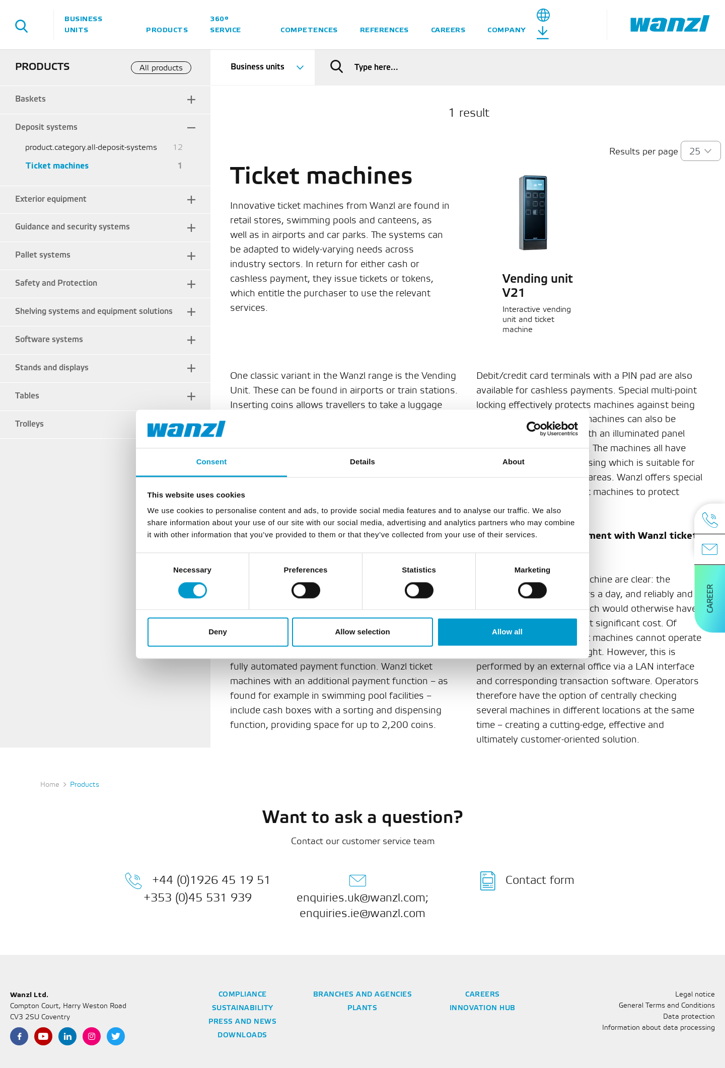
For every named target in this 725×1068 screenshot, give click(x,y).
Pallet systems (42, 255)
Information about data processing (658, 1028)
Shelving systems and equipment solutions (94, 311)
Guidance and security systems (72, 227)
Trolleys (29, 424)
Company (506, 30)
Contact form (527, 880)
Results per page (643, 152)
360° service (225, 24)
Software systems (49, 340)
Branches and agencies (362, 995)
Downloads (242, 1035)
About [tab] (513, 462)
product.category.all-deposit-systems (91, 147)
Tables (27, 396)
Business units (83, 24)
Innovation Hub (483, 1008)
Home (49, 785)
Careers (448, 30)
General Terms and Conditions (667, 1006)
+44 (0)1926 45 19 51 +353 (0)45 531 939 (198, 887)
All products (161, 68)
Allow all (507, 632)
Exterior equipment (51, 199)
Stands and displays (52, 368)
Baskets (30, 99)
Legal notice (695, 995)
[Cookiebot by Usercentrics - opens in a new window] (534, 428)
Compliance (243, 995)
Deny (217, 632)
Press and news (242, 1022)
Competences (309, 30)
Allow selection (362, 632)
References (384, 30)
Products (167, 30)
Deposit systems (46, 127)
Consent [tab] (211, 462)
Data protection (689, 1017)
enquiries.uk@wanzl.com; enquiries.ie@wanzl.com (362, 895)
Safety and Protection (56, 283)
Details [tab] (362, 462)
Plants (362, 1008)
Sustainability (242, 1008)
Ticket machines (57, 166)
